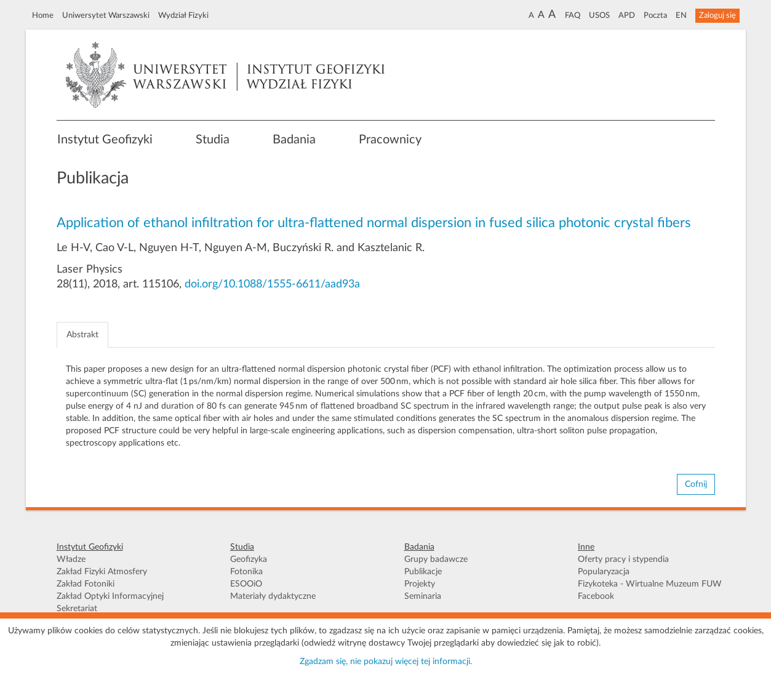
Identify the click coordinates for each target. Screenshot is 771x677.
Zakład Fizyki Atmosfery (102, 571)
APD (626, 15)
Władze (71, 559)
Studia (213, 140)
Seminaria (422, 596)
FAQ (572, 15)
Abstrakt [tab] (82, 334)
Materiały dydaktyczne (273, 596)
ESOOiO (246, 584)
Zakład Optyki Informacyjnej (110, 596)
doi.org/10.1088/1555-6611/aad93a (272, 284)
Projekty (419, 584)
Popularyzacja (603, 571)
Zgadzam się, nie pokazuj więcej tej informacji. (386, 661)
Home (43, 15)
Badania (294, 140)
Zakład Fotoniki (85, 584)
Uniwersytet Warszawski (106, 15)
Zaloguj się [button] (717, 15)
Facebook (596, 596)
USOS (599, 15)
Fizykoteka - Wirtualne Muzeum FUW (650, 584)
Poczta (655, 15)
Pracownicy (390, 140)
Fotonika (246, 571)
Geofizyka (248, 559)
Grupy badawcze (436, 559)
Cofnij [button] (696, 484)
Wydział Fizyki (183, 15)
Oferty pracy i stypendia (623, 559)
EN (681, 15)
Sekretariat (77, 608)
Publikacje (423, 571)
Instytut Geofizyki (105, 140)
